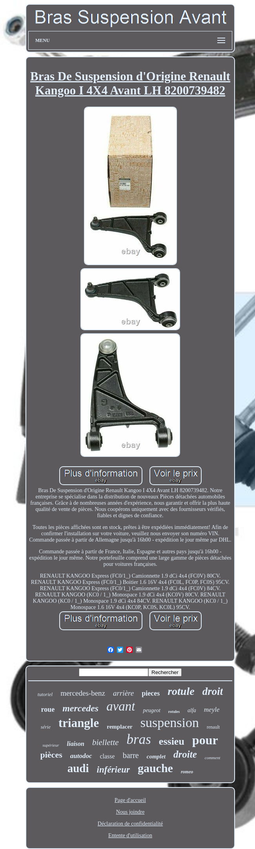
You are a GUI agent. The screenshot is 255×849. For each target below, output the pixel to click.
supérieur (50, 745)
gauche (155, 768)
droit (212, 691)
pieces (151, 693)
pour (205, 740)
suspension (169, 722)
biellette (105, 742)
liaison (75, 743)
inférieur (113, 769)
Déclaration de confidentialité (130, 824)
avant (120, 706)
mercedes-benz (82, 693)
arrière (123, 693)
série (46, 727)
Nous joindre (130, 812)
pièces (51, 755)
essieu (171, 741)
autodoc (81, 756)
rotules (174, 711)
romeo (187, 771)
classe (107, 756)
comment (212, 757)
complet (156, 756)
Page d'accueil (130, 800)
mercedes (80, 708)
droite (185, 754)
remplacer (120, 727)
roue (48, 709)
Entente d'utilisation (130, 835)
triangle (78, 723)
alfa (192, 710)
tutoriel (45, 694)
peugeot (151, 710)
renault (213, 727)
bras (139, 739)
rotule (181, 691)
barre (131, 755)
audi (78, 768)
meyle (212, 709)
